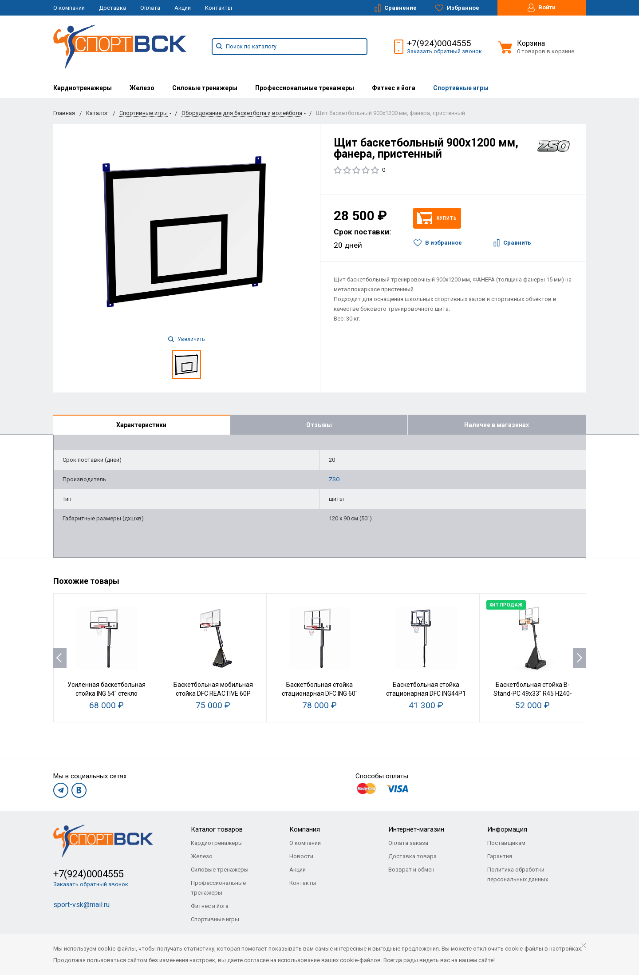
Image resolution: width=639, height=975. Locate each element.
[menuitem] (82, 88)
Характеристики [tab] (141, 424)
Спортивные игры (461, 87)
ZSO (334, 479)
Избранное (457, 8)
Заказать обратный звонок (444, 51)
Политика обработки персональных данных (517, 874)
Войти (542, 8)
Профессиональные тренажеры (304, 87)
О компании (69, 7)
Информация (507, 829)
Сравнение (396, 8)
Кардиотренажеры (82, 87)
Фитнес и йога (393, 87)
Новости (301, 856)
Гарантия (499, 856)
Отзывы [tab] (319, 424)
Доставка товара (412, 856)
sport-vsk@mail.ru (81, 904)
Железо (142, 87)
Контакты (218, 7)
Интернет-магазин (416, 829)
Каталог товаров (217, 829)
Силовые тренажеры (204, 87)
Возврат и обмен (411, 869)
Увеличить (186, 339)
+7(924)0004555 (439, 43)
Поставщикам (506, 843)
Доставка (112, 7)
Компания (304, 829)
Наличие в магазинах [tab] (496, 424)
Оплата (150, 7)
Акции (182, 7)
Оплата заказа (408, 843)
